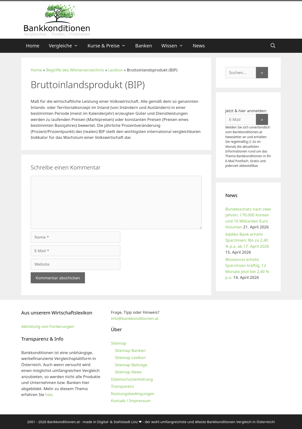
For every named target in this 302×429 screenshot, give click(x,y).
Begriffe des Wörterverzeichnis (75, 70)
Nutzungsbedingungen (133, 393)
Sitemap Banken (130, 350)
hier (48, 394)
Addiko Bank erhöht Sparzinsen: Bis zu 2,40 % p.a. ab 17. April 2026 (247, 240)
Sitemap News (128, 372)
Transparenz (122, 386)
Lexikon (115, 70)
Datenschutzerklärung (132, 379)
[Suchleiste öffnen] (273, 46)
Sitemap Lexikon (130, 357)
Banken (143, 45)
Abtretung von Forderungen (47, 326)
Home (32, 45)
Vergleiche (66, 46)
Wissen (174, 46)
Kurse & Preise (109, 46)
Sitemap (118, 343)
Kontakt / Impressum (131, 400)
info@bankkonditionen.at (135, 318)
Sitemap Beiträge (131, 364)
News (199, 45)
